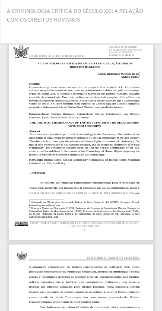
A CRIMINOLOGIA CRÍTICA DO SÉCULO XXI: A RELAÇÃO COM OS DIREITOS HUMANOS (75, 15)
